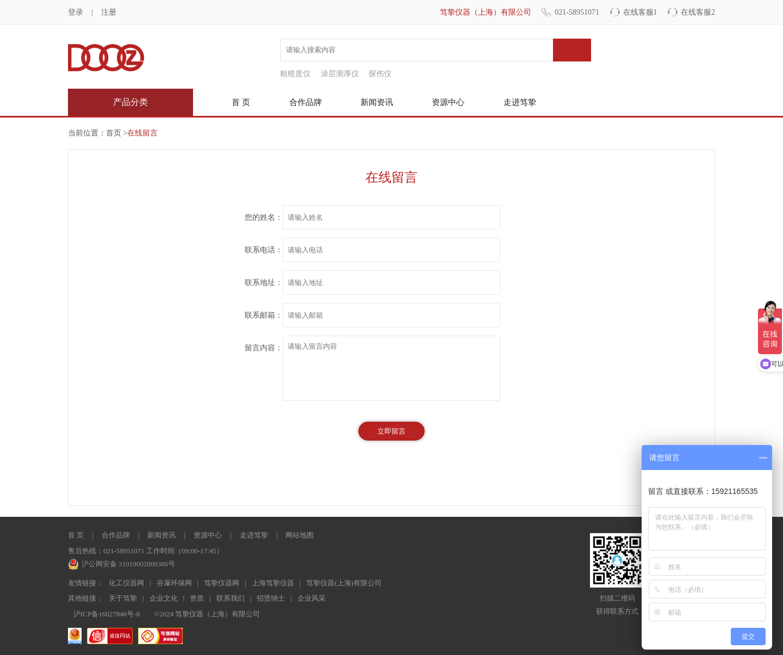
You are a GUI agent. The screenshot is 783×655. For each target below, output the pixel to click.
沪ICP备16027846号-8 (106, 614)
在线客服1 (640, 12)
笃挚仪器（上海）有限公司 (485, 12)
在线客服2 (698, 12)
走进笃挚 (520, 102)
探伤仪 (380, 74)
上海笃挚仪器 (273, 583)
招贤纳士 (271, 598)
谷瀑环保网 (174, 583)
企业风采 (311, 598)
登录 (75, 12)
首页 (113, 133)
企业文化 (164, 598)
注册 (108, 12)
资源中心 (448, 102)
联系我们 (230, 598)
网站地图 (299, 535)
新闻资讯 (377, 102)
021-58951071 (577, 12)
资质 (197, 598)
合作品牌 (305, 102)
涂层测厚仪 (340, 74)
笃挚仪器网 (221, 583)
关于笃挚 (123, 598)
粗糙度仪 (295, 74)
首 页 (241, 102)
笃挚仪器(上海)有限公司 (344, 583)
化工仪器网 (126, 583)
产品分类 (130, 102)
